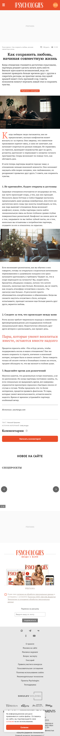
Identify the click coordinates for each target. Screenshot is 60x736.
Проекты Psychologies (30, 680)
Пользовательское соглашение (30, 668)
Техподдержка (30, 684)
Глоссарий (30, 660)
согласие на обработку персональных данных (35, 594)
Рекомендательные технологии (30, 676)
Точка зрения (6, 47)
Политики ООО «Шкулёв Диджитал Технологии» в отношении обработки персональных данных (32, 599)
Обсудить (44, 47)
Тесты (55, 5)
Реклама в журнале (30, 652)
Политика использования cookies (30, 672)
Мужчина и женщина (30, 90)
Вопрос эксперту (30, 656)
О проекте (30, 644)
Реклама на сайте (30, 648)
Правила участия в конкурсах (30, 664)
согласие (10, 721)
